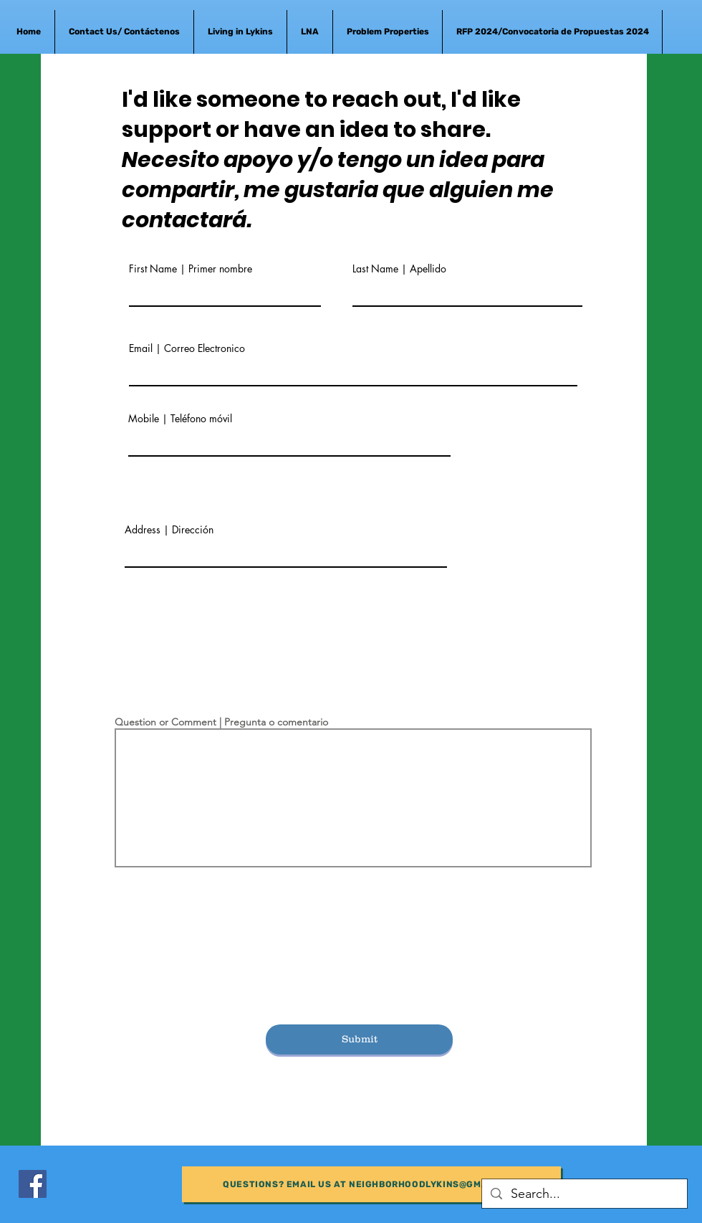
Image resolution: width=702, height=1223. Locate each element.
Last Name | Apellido (399, 269)
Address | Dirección (169, 530)
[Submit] (359, 1039)
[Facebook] (33, 1184)
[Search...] (584, 1194)
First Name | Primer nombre (190, 269)
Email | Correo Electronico (187, 348)
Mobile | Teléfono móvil (180, 419)
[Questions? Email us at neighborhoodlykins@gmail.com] (371, 1184)
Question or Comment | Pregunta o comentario (221, 722)
